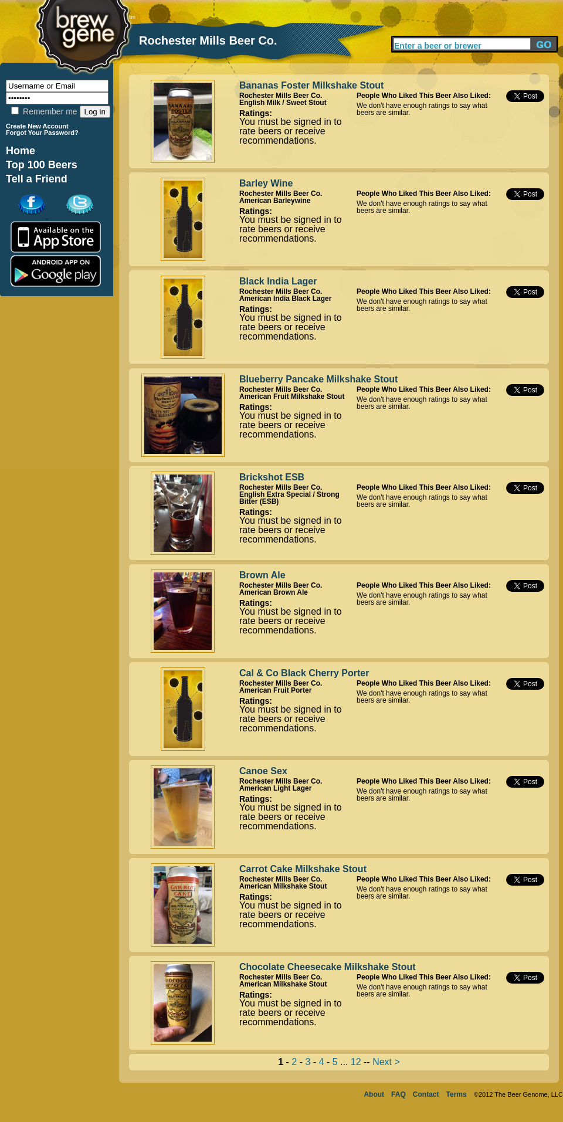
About (374, 1094)
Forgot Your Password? (42, 132)
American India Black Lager (285, 298)
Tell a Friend (36, 179)
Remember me (44, 111)
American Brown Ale (273, 592)
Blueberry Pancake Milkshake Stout (318, 379)
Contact (426, 1094)
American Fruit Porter (275, 690)
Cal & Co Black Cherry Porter (304, 673)
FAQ (398, 1094)
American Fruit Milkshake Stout (291, 396)
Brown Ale (262, 575)
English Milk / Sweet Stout (283, 103)
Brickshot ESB (271, 477)
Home (20, 151)
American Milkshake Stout (283, 886)
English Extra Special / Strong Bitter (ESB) (289, 498)
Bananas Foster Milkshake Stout (311, 85)
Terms (456, 1094)
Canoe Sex (263, 771)
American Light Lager (275, 788)
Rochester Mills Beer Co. (280, 95)
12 (356, 1062)
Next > (386, 1062)
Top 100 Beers (41, 165)
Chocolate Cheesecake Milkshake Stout (327, 967)
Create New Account (37, 126)
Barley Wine (266, 183)
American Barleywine (274, 200)
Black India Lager (278, 281)
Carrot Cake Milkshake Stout (303, 869)
